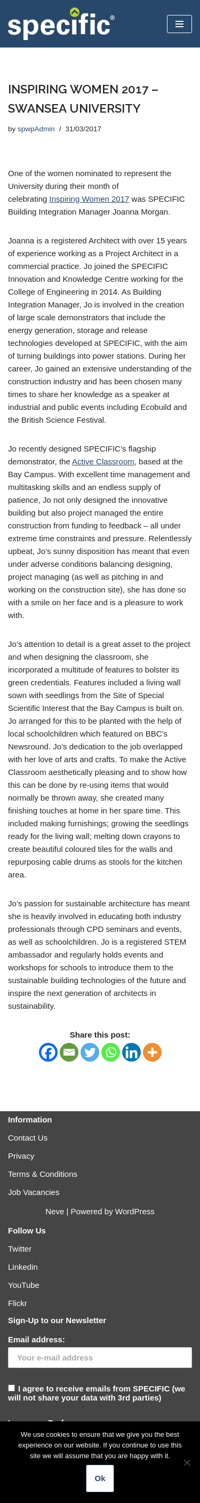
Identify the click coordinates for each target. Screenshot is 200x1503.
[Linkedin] (131, 1052)
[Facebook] (48, 1052)
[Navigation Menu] (179, 24)
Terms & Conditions (42, 1173)
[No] (186, 1462)
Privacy (21, 1155)
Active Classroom (103, 461)
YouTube (23, 1285)
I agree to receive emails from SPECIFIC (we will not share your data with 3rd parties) (100, 1368)
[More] (152, 1052)
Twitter (19, 1248)
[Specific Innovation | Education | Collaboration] (61, 23)
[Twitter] (90, 1052)
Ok (99, 1478)
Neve (54, 1211)
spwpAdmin (36, 129)
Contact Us (27, 1137)
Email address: (36, 1339)
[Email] (69, 1052)
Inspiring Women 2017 (90, 198)
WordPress (135, 1211)
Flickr (17, 1303)
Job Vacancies (33, 1192)
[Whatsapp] (110, 1052)
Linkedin (23, 1266)
